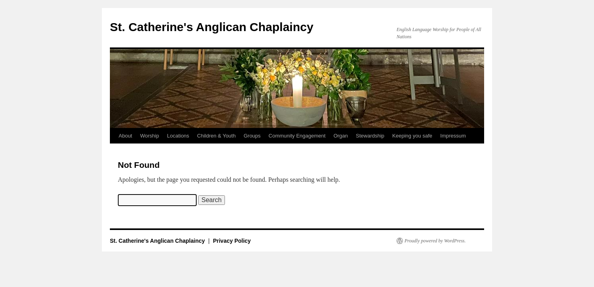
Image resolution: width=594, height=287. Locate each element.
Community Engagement (297, 136)
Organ (341, 136)
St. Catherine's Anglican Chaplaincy (211, 26)
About (125, 136)
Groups (252, 136)
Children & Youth (216, 136)
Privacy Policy (232, 241)
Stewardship (370, 136)
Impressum (453, 136)
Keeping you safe (412, 136)
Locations (178, 136)
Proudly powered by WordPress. (435, 241)
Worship (149, 136)
